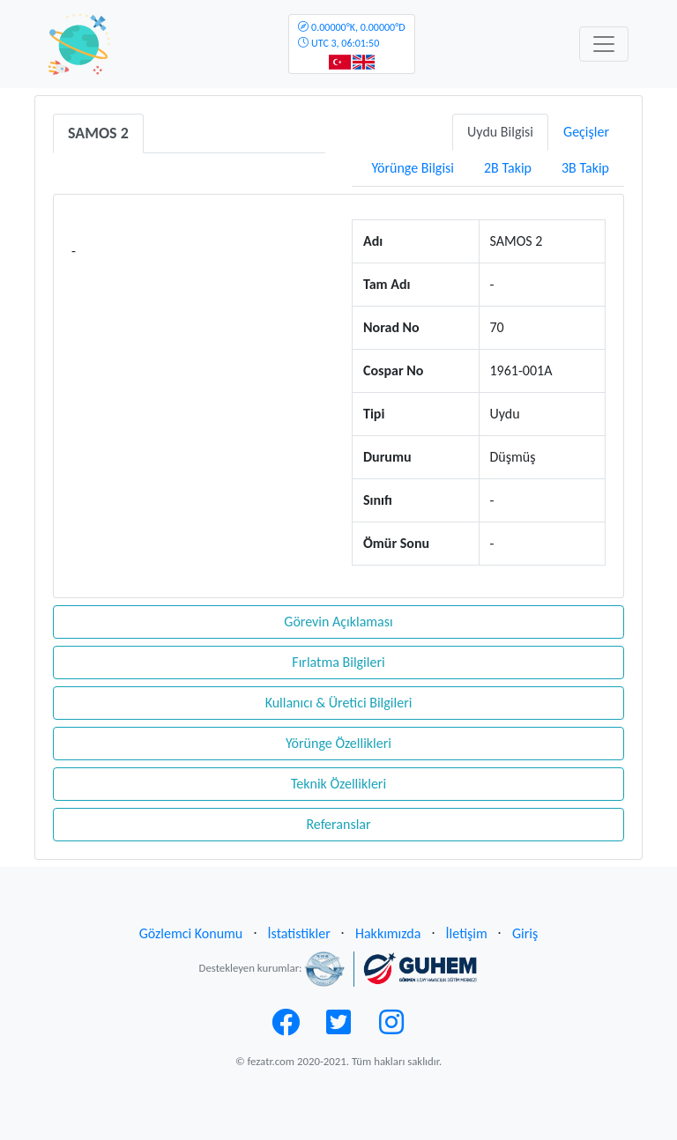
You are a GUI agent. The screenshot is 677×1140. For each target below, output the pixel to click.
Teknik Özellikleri (338, 783)
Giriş (525, 933)
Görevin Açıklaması (338, 621)
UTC (351, 35)
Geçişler (586, 131)
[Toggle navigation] (604, 44)
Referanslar (338, 824)
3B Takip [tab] (585, 167)
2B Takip (508, 167)
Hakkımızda (387, 933)
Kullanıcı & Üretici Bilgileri (339, 702)
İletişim (466, 933)
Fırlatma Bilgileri (338, 662)
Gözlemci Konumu (191, 933)
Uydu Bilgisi (500, 131)
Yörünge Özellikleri (338, 743)
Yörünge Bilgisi (412, 167)
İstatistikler (299, 933)
